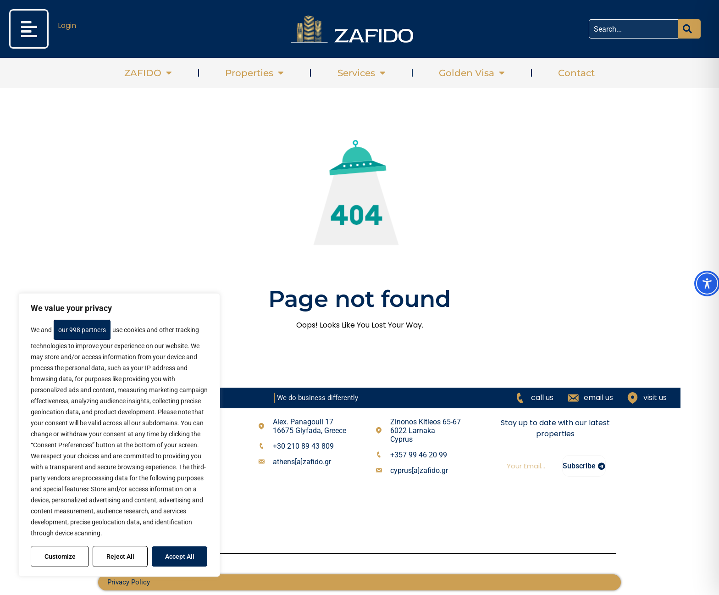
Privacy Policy (128, 582)
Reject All (120, 556)
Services (361, 73)
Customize (60, 556)
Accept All (179, 556)
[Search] (689, 29)
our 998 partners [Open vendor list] (82, 330)
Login (67, 25)
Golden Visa (472, 73)
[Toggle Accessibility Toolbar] (707, 283)
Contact (576, 72)
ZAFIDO (148, 73)
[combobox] (633, 29)
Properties (254, 73)
